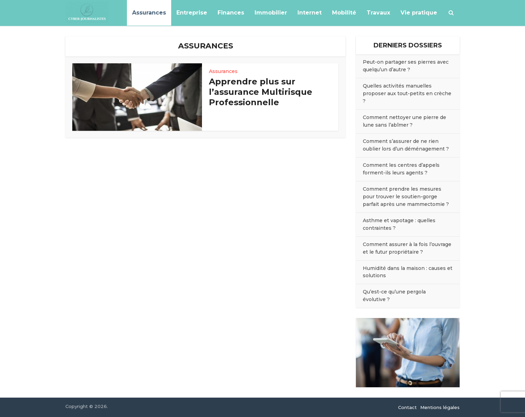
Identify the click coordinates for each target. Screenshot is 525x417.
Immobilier (271, 12)
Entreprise (191, 12)
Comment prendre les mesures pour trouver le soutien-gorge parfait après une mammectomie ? (406, 196)
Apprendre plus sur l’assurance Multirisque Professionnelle (260, 91)
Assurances (149, 12)
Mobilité (344, 12)
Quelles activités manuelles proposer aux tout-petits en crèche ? (407, 93)
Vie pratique (418, 12)
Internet (309, 12)
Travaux (378, 12)
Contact (407, 407)
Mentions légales (440, 407)
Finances (231, 12)
